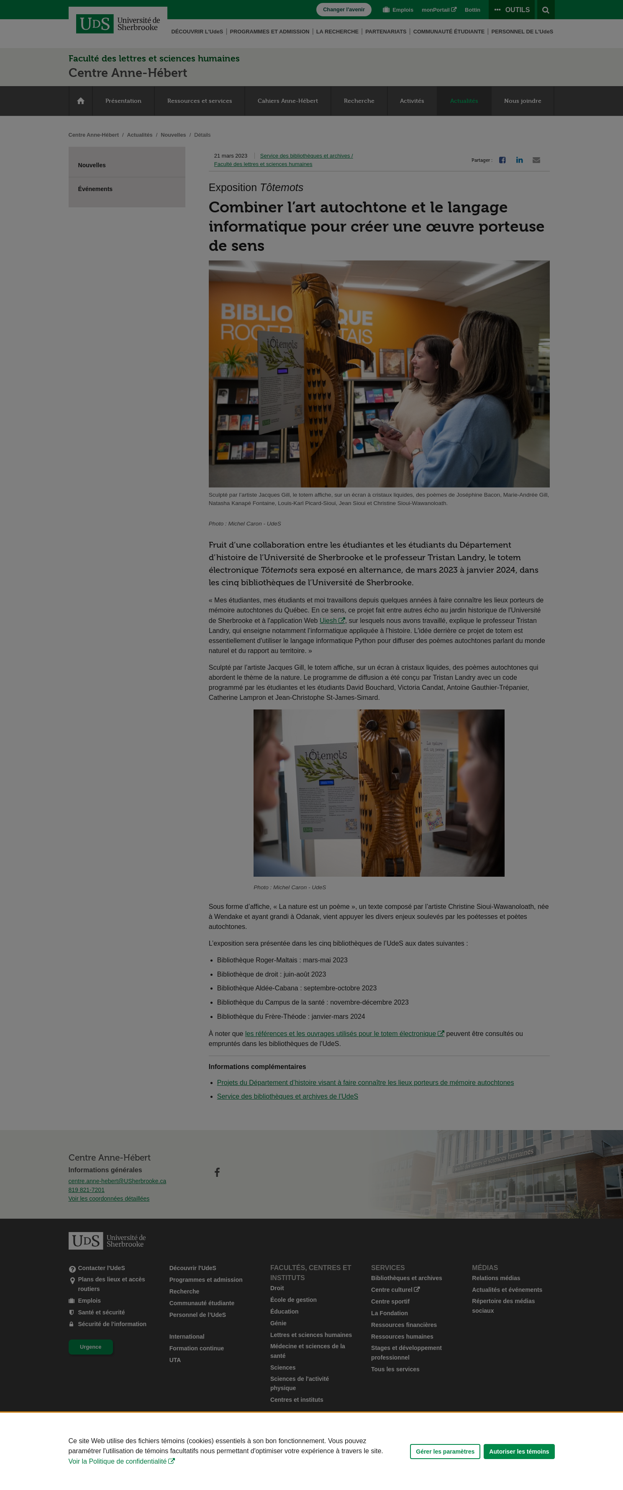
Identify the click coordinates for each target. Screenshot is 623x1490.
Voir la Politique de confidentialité (118, 1461)
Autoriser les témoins (519, 1451)
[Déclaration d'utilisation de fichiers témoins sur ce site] (311, 1451)
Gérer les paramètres (445, 1451)
